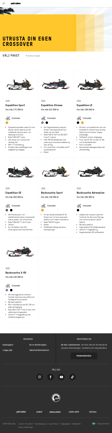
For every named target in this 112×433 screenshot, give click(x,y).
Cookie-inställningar (25, 427)
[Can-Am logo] (74, 411)
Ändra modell (33, 55)
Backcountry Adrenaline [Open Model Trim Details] (91, 192)
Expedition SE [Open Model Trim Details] (13, 192)
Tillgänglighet (65, 424)
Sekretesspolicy (41, 424)
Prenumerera (84, 355)
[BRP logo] (56, 397)
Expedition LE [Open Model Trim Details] (84, 105)
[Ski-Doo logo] (15, 3)
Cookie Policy (53, 424)
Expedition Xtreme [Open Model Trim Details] (51, 105)
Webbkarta (76, 424)
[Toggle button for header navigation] (4, 3)
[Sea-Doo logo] (55, 411)
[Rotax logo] (93, 411)
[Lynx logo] (39, 411)
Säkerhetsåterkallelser (39, 350)
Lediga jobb (7, 350)
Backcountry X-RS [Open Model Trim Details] (16, 272)
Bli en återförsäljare (38, 344)
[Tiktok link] (72, 376)
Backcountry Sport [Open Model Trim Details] (52, 192)
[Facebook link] (50, 376)
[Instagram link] (39, 376)
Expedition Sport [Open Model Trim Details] (15, 105)
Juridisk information (25, 424)
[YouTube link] (61, 376)
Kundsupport (8, 344)
